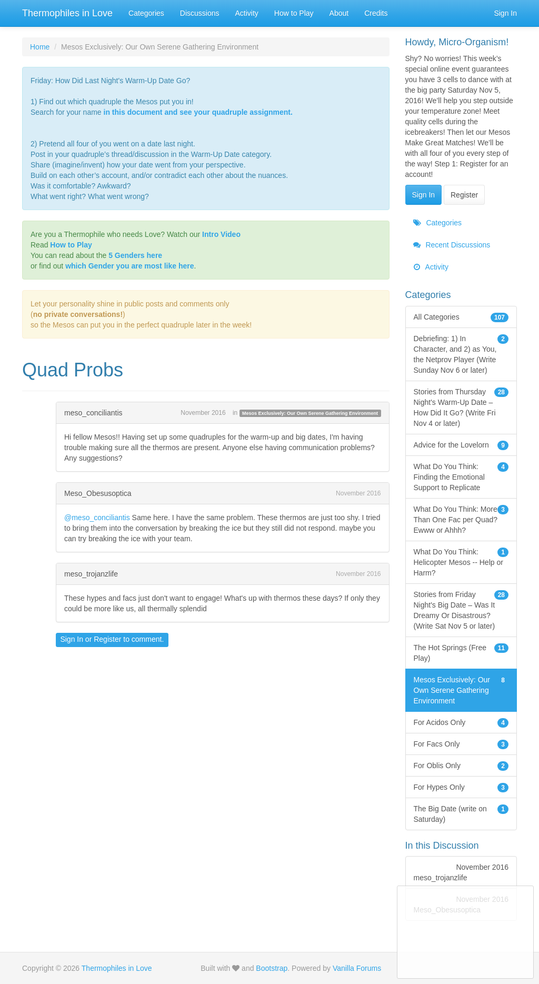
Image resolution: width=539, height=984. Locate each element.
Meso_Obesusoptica (98, 493)
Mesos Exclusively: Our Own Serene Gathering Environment (310, 413)
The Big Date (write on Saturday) (461, 813)
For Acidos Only (461, 722)
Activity (246, 13)
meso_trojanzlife (91, 574)
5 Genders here (135, 255)
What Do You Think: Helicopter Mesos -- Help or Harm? (461, 561)
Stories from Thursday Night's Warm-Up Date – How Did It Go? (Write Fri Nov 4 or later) (461, 407)
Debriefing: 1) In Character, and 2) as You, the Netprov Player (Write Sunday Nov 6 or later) (461, 353)
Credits (375, 13)
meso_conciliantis (93, 413)
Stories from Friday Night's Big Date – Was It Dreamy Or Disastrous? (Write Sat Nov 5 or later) (461, 609)
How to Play (294, 13)
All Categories (461, 317)
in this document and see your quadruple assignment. (198, 112)
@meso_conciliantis (97, 517)
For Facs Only (461, 744)
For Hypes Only (461, 787)
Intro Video (221, 234)
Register (107, 639)
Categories (146, 13)
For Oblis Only (461, 765)
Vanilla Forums (357, 968)
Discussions (199, 13)
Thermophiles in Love (67, 13)
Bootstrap (271, 968)
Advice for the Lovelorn (461, 445)
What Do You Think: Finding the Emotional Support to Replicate (461, 476)
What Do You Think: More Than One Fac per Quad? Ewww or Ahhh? (461, 519)
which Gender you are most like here (129, 266)
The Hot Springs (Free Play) (461, 652)
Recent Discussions (452, 245)
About (339, 13)
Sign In (505, 13)
